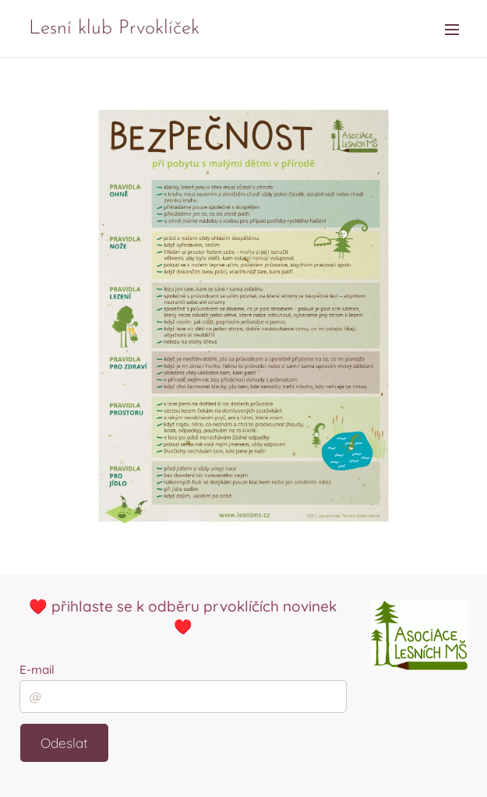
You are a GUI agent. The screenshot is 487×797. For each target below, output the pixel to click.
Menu (452, 29)
